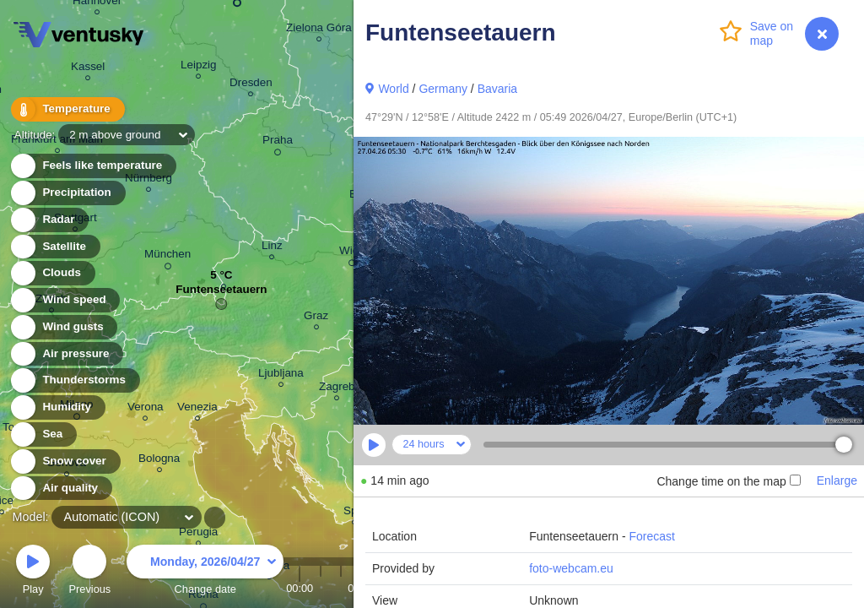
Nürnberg (148, 180)
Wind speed (64, 300)
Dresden (251, 85)
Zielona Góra (319, 30)
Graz (316, 318)
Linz (272, 248)
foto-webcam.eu (571, 568)
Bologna (159, 461)
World (393, 88)
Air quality (60, 488)
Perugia (198, 534)
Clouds (52, 273)
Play (33, 572)
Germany (442, 88)
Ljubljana (281, 375)
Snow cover (64, 461)
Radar (49, 220)
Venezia (197, 409)
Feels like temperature (92, 166)
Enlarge (837, 480)
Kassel (88, 69)
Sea (42, 434)
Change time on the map (728, 481)
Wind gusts (63, 327)
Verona (145, 409)
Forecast (651, 536)
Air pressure (66, 354)
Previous (89, 572)
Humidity (57, 407)
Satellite (54, 247)
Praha (277, 142)
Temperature (67, 109)
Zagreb (337, 389)
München (167, 256)
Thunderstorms (74, 380)
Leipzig (199, 67)
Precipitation (67, 193)
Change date (205, 572)
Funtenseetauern (221, 293)
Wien (352, 253)
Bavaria (497, 88)
